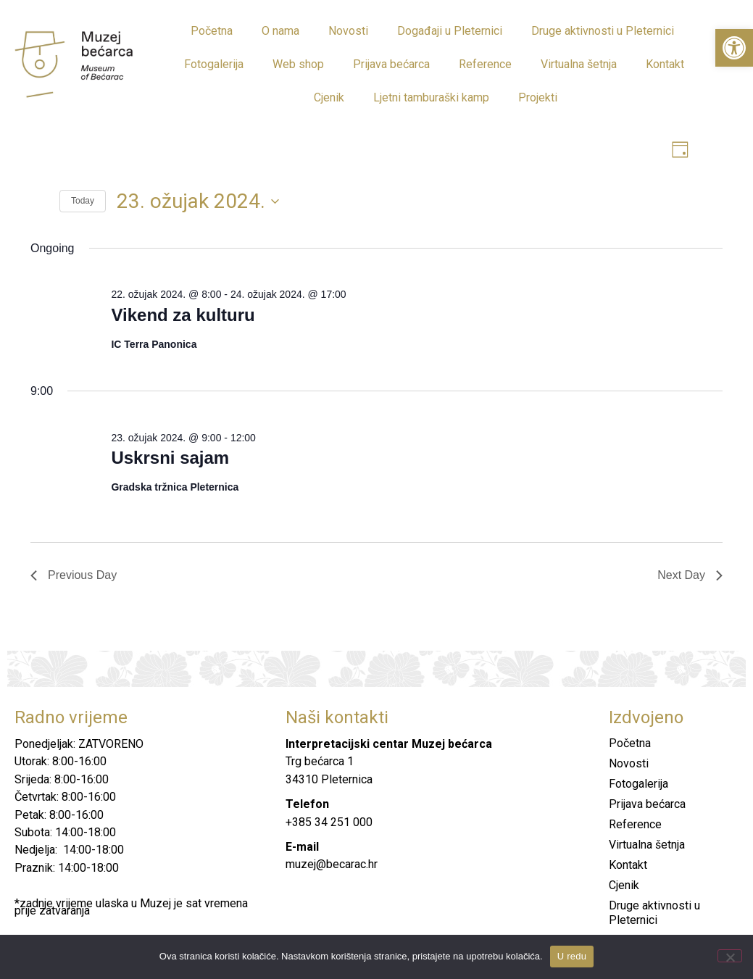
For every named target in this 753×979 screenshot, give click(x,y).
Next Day (690, 576)
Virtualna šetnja (579, 64)
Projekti (537, 97)
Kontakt (665, 64)
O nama (280, 31)
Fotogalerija (214, 64)
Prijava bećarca (391, 64)
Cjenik (329, 97)
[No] (729, 955)
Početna (212, 31)
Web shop (298, 64)
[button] (734, 48)
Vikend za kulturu (182, 315)
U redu (572, 956)
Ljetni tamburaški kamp (431, 97)
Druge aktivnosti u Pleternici (602, 31)
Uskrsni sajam (170, 459)
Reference (485, 64)
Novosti (348, 31)
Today (82, 202)
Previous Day (73, 576)
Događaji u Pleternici (449, 31)
